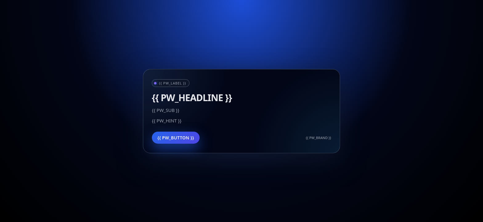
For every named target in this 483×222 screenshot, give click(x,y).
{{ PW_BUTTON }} (175, 138)
